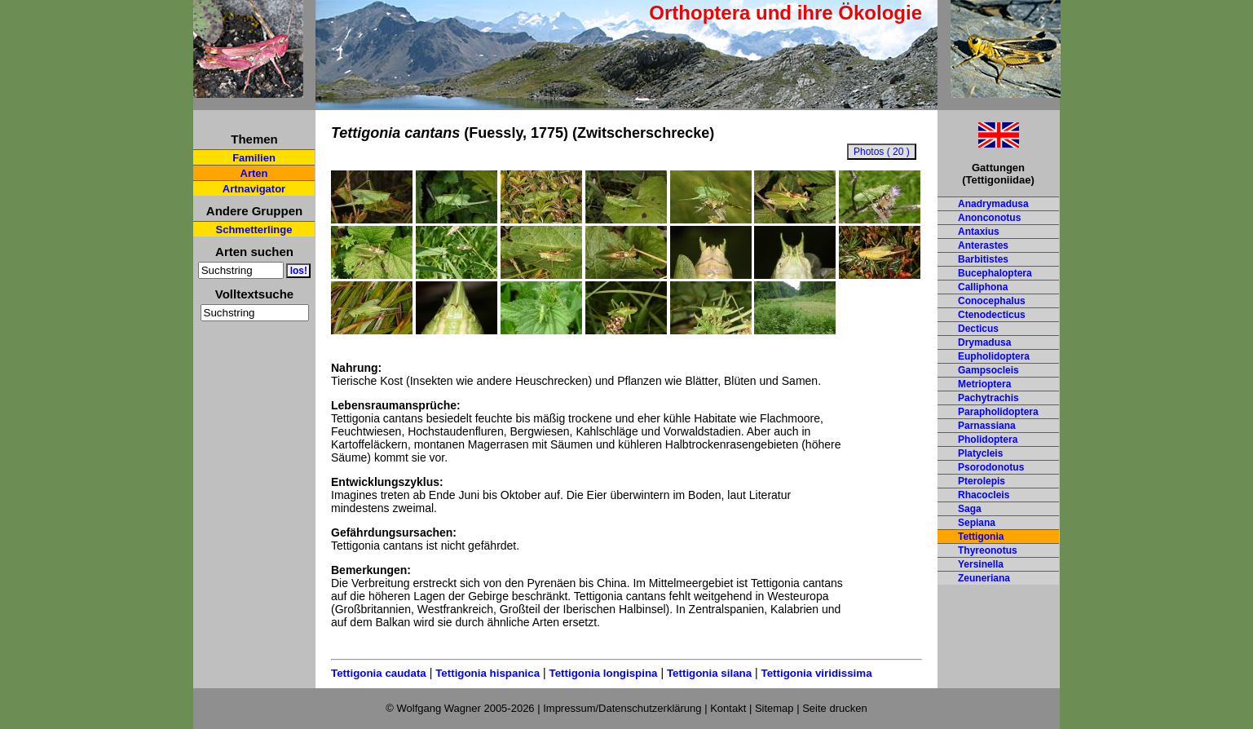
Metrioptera (984, 384)
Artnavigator (254, 189)
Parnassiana (987, 425)
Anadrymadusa (993, 204)
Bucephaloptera (995, 273)
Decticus (978, 328)
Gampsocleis (988, 370)
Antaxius (978, 231)
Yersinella (981, 564)
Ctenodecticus (992, 314)
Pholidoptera (987, 439)
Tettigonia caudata (378, 673)
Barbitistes (983, 259)
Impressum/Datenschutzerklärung (622, 708)
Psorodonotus (991, 467)
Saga (970, 509)
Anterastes (983, 245)
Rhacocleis (983, 495)
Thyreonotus (987, 550)
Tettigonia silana (709, 673)
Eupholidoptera (994, 356)
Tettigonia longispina (603, 673)
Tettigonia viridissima (816, 673)
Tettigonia (981, 536)
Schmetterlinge (254, 229)
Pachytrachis (988, 398)
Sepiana (976, 522)
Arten (254, 173)
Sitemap (774, 708)
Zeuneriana (984, 578)
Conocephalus (992, 301)
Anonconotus (989, 217)
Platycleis (980, 453)
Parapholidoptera (998, 412)
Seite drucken (834, 708)
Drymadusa (984, 342)
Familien (254, 158)
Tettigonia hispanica (487, 673)
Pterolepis (981, 481)
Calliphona (983, 287)
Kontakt (728, 708)
